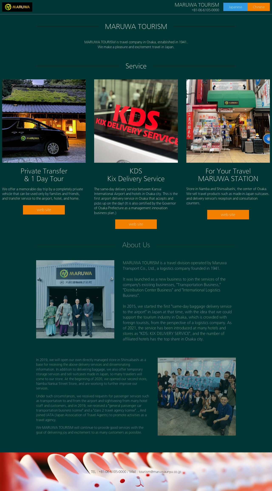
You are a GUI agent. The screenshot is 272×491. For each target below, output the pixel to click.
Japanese (235, 7)
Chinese (259, 7)
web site (44, 209)
